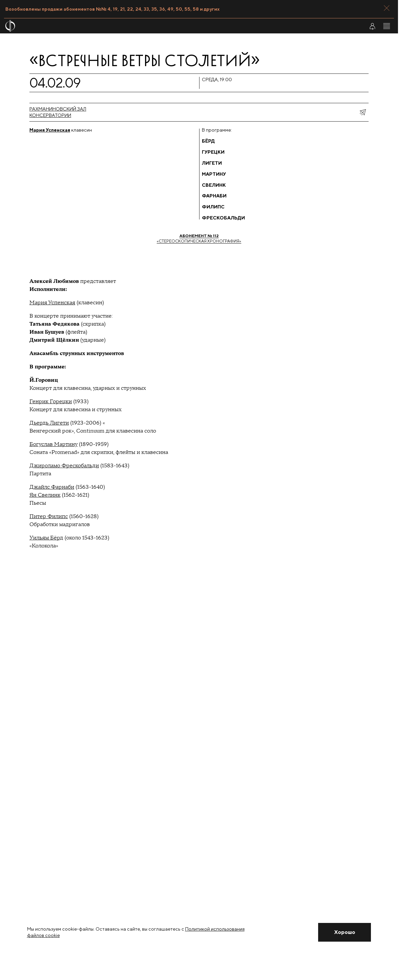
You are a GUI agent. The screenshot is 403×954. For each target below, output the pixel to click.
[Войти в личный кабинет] (372, 26)
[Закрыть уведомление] (344, 932)
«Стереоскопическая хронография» (199, 238)
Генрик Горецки (50, 401)
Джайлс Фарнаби (51, 487)
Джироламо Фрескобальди (64, 465)
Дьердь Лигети (49, 423)
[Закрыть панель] (387, 8)
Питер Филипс (48, 516)
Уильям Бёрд (46, 537)
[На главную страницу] (166, 26)
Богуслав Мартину (53, 444)
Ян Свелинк (44, 495)
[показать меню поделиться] (363, 112)
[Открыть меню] (387, 26)
